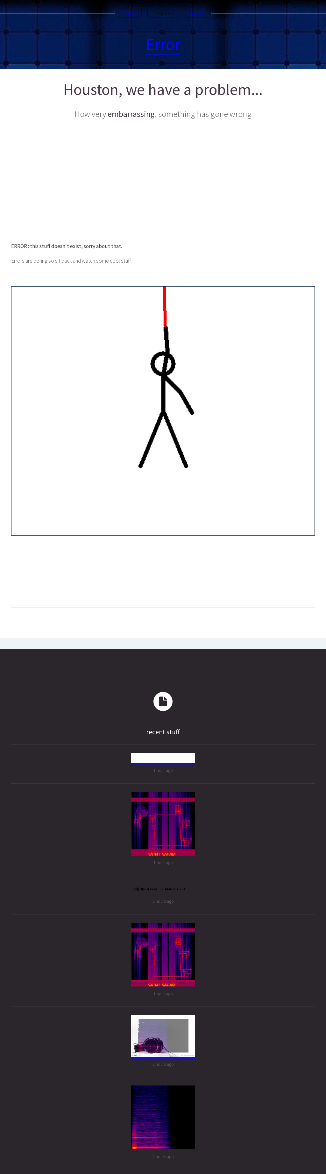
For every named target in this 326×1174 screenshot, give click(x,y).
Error (163, 44)
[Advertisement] (162, 181)
